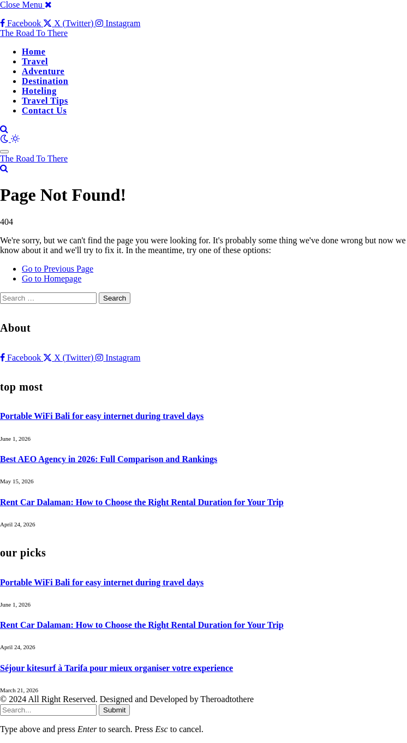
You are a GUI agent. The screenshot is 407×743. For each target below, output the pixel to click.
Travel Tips (45, 100)
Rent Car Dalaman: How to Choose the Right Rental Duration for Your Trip (142, 502)
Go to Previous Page (57, 268)
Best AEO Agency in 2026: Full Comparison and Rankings (108, 459)
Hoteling (39, 90)
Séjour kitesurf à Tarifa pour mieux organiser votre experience (116, 668)
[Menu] (4, 151)
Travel (35, 61)
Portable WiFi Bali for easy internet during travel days (102, 416)
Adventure (43, 71)
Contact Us (44, 110)
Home (33, 51)
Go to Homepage (51, 278)
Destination (45, 81)
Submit (114, 710)
